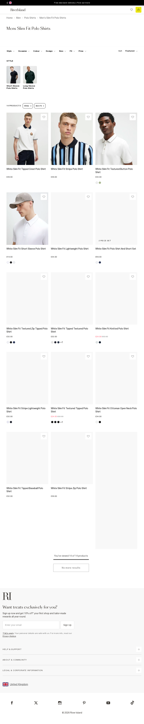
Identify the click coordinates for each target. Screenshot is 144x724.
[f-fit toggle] (72, 51)
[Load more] (71, 568)
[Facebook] (12, 703)
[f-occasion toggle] (24, 51)
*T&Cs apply (8, 633)
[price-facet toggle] (82, 51)
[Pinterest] (84, 703)
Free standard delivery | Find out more (72, 3)
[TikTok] (132, 703)
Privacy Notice (9, 636)
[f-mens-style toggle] (10, 51)
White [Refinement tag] (27, 106)
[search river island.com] (125, 9)
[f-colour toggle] (38, 51)
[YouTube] (108, 703)
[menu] (5, 10)
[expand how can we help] (138, 649)
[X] (36, 703)
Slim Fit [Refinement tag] (40, 106)
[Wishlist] (44, 117)
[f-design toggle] (50, 51)
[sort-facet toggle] (127, 51)
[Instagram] (60, 703)
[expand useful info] (138, 659)
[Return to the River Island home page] (20, 10)
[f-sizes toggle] (63, 51)
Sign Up (67, 625)
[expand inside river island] (138, 670)
